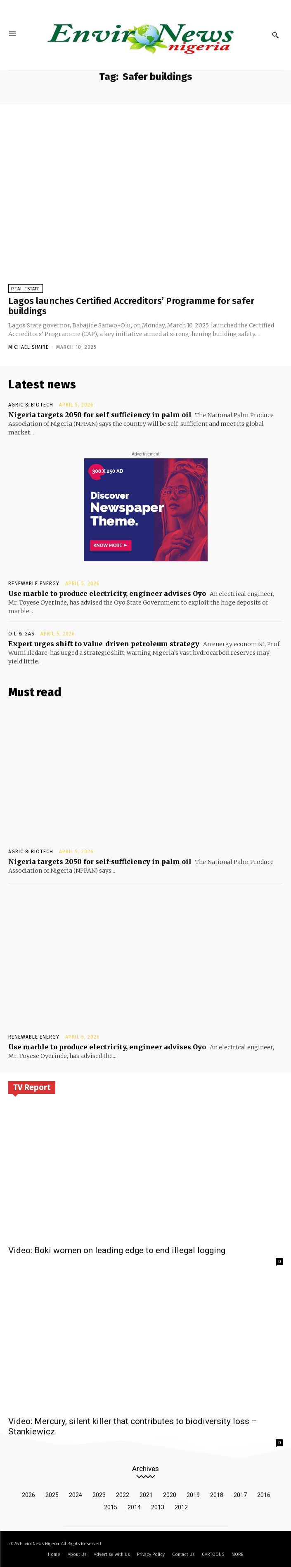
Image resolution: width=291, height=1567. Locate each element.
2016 (263, 1495)
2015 (110, 1507)
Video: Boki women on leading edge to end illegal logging (116, 1250)
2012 (181, 1507)
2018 (216, 1495)
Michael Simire (28, 347)
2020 (169, 1495)
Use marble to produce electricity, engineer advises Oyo (107, 593)
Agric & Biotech (30, 404)
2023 (99, 1495)
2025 (52, 1495)
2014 (134, 1507)
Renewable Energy (33, 583)
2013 (157, 1507)
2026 (28, 1495)
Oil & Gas (21, 633)
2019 (193, 1495)
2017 (240, 1495)
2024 (75, 1495)
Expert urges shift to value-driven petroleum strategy (103, 644)
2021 (146, 1495)
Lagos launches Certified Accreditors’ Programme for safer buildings (131, 305)
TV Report (31, 1087)
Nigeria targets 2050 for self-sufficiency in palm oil (100, 415)
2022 (122, 1495)
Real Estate (25, 289)
